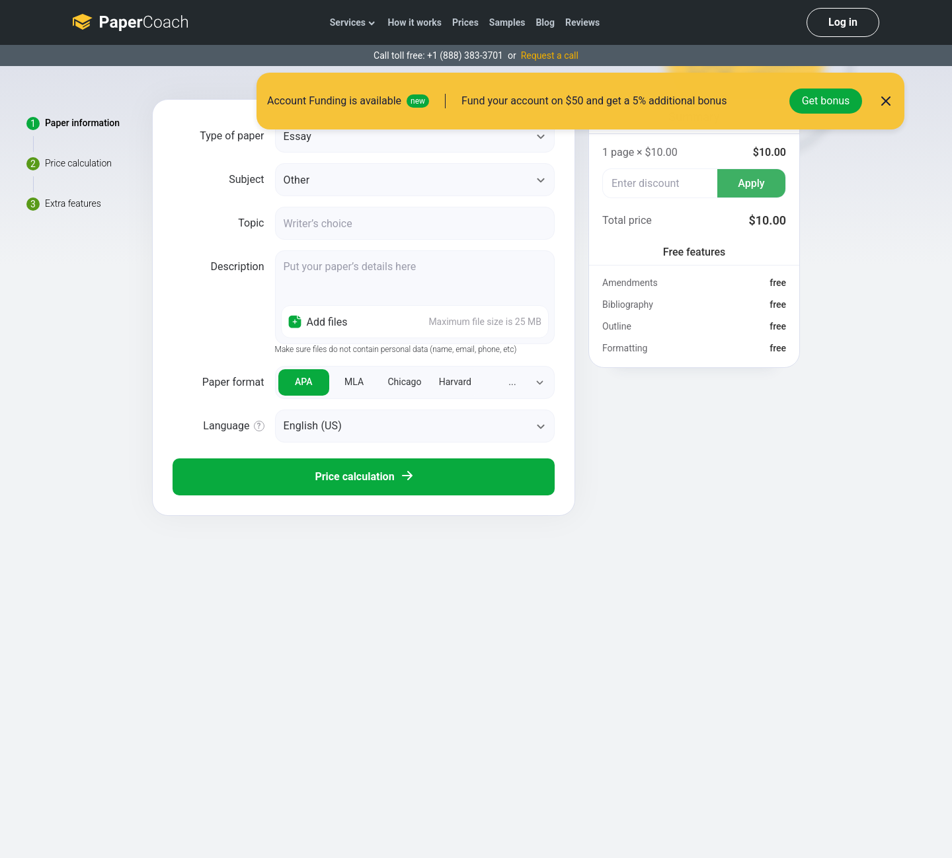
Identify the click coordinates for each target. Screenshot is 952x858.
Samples (507, 22)
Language (226, 425)
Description (237, 266)
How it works (414, 22)
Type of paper (232, 135)
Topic (251, 223)
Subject (246, 179)
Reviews (582, 22)
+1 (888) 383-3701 (465, 55)
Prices (465, 22)
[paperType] (415, 136)
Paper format (233, 382)
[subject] (415, 179)
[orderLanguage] (415, 426)
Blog (545, 22)
